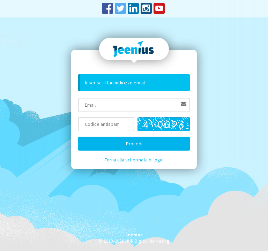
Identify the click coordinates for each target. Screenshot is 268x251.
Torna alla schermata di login (134, 160)
